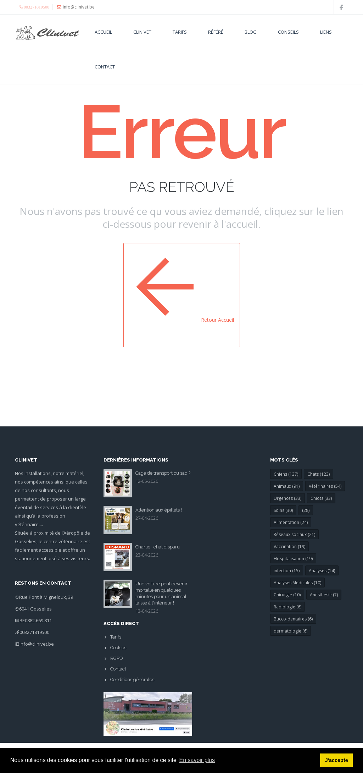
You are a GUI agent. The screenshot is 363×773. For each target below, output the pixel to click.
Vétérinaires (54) (325, 486)
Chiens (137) (286, 474)
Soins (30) (283, 510)
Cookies (118, 647)
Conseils (288, 32)
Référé (215, 32)
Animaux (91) (287, 486)
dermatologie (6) (290, 631)
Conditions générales (132, 679)
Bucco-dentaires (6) (293, 619)
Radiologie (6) (287, 607)
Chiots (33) (321, 498)
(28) (305, 510)
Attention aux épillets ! (158, 510)
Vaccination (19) (289, 546)
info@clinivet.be (36, 644)
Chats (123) (318, 474)
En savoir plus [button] (197, 760)
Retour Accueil (181, 294)
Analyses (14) (322, 571)
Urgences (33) (287, 498)
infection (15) (287, 571)
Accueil (103, 32)
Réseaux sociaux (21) (294, 534)
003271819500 (34, 632)
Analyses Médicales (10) (297, 583)
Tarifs (180, 32)
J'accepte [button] (336, 760)
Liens (326, 32)
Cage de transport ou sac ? (162, 473)
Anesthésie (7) (324, 595)
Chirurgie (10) (287, 595)
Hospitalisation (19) (293, 559)
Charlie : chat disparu (157, 547)
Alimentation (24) (291, 522)
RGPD (116, 658)
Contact (105, 67)
